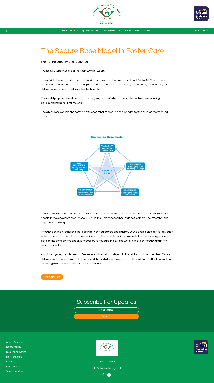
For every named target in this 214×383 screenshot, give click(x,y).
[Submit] (106, 316)
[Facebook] (6, 31)
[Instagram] (11, 31)
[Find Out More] (52, 277)
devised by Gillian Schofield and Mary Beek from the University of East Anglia (100, 80)
